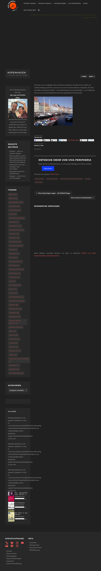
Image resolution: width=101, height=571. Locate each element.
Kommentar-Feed (35, 547)
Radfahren (39, 179)
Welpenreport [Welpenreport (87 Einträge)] (16, 373)
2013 (52, 174)
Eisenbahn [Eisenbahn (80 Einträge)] (14, 210)
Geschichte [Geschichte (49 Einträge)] (15, 241)
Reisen (87, 179)
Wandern (38, 182)
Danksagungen (12, 556)
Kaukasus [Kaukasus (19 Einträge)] (14, 265)
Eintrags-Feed (34, 545)
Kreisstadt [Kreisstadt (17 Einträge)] (14, 273)
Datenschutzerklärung (14, 563)
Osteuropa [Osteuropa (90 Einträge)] (14, 285)
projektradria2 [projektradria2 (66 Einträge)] (16, 301)
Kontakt (9, 551)
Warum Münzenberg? (14, 558)
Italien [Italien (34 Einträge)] (13, 257)
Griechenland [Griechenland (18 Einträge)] (16, 245)
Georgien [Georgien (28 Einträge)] (14, 238)
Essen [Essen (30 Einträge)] (12, 214)
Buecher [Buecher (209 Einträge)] (14, 206)
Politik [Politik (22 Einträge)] (13, 293)
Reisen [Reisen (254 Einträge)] (13, 335)
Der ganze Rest (30, 10)
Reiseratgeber (60, 3)
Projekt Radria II (45, 3)
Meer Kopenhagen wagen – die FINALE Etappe (53, 193)
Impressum (10, 561)
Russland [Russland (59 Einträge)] (14, 339)
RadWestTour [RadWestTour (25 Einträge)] (15, 327)
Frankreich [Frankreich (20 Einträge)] (15, 226)
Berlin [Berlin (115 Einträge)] (13, 198)
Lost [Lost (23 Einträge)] (12, 281)
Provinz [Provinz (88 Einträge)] (13, 305)
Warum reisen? (12, 553)
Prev (84, 76)
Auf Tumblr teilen (73, 140)
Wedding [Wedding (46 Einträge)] (14, 369)
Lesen (85, 3)
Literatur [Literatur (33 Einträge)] (14, 277)
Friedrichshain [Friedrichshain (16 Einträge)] (16, 230)
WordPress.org (35, 550)
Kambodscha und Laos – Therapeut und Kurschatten (17, 167)
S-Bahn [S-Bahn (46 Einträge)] (13, 343)
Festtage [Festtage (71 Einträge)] (14, 222)
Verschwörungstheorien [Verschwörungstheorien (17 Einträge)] (19, 360)
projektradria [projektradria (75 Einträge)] (16, 297)
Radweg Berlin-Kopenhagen (71, 179)
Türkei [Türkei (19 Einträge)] (13, 355)
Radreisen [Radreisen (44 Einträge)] (14, 316)
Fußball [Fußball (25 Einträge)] (14, 234)
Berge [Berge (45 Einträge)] (13, 194)
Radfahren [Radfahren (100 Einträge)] (15, 309)
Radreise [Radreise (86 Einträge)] (14, 313)
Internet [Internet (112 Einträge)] (14, 253)
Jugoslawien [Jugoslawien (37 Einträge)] (15, 261)
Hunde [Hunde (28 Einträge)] (13, 249)
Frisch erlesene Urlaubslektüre (82, 197)
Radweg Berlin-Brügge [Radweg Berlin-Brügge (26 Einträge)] (15, 322)
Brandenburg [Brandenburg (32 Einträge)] (16, 202)
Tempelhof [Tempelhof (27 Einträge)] (14, 351)
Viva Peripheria (74, 3)
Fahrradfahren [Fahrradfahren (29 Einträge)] (16, 218)
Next (91, 76)
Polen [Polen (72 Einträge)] (13, 289)
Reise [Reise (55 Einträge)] (12, 331)
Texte (57, 174)
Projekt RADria (30, 3)
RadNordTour (52, 179)
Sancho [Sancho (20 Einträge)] (13, 347)
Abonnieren (48, 168)
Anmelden (33, 542)
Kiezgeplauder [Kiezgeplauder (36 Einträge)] (16, 269)
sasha (24, 75)
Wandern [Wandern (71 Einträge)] (14, 365)
